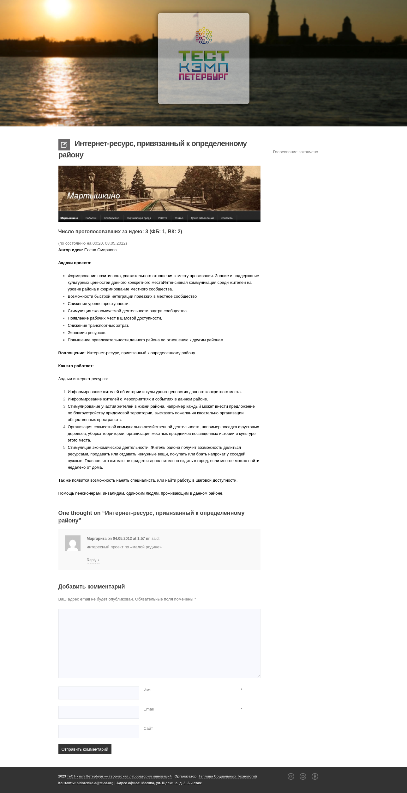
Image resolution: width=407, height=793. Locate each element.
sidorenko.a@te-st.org (95, 783)
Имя (148, 689)
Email (149, 709)
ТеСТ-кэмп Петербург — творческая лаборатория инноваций (119, 776)
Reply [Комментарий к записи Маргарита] (93, 560)
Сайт (148, 728)
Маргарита (97, 538)
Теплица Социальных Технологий (228, 776)
